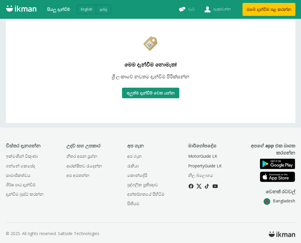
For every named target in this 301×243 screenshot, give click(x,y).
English (86, 9)
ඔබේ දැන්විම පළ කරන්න (269, 9)
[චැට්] (186, 9)
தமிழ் (103, 9)
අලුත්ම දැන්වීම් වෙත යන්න (151, 93)
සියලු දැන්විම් (58, 9)
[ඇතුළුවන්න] (217, 9)
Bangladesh (279, 201)
